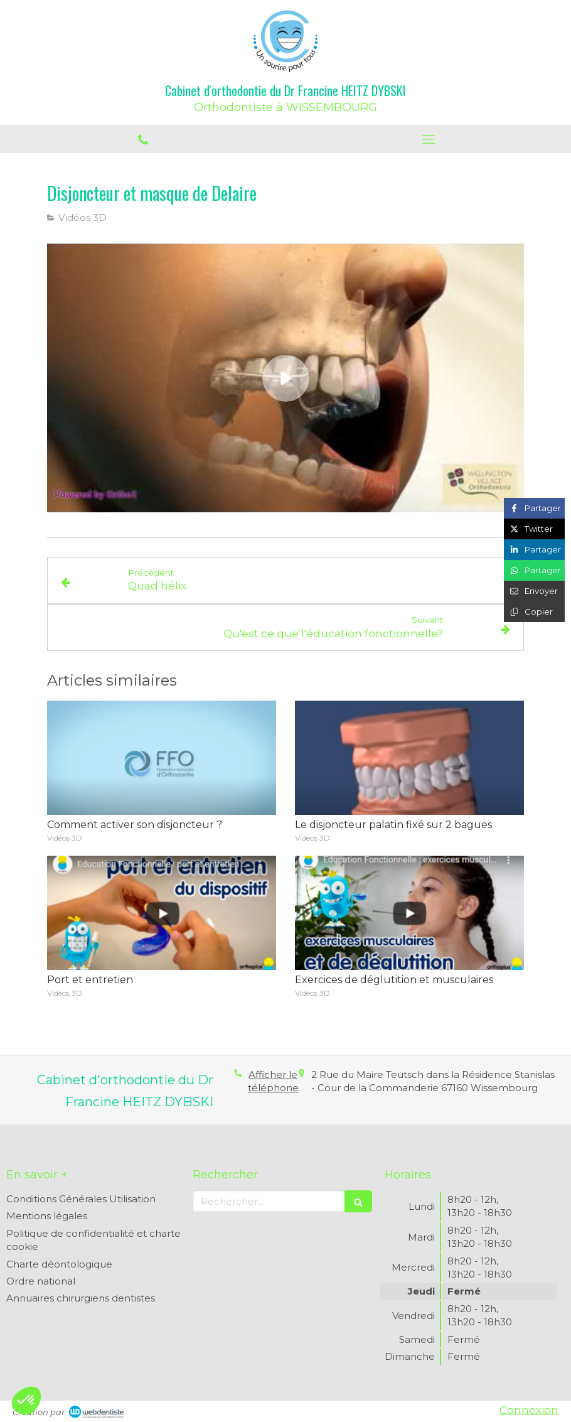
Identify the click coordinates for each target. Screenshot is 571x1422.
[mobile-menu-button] (428, 139)
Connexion (528, 1410)
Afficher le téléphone (273, 1081)
